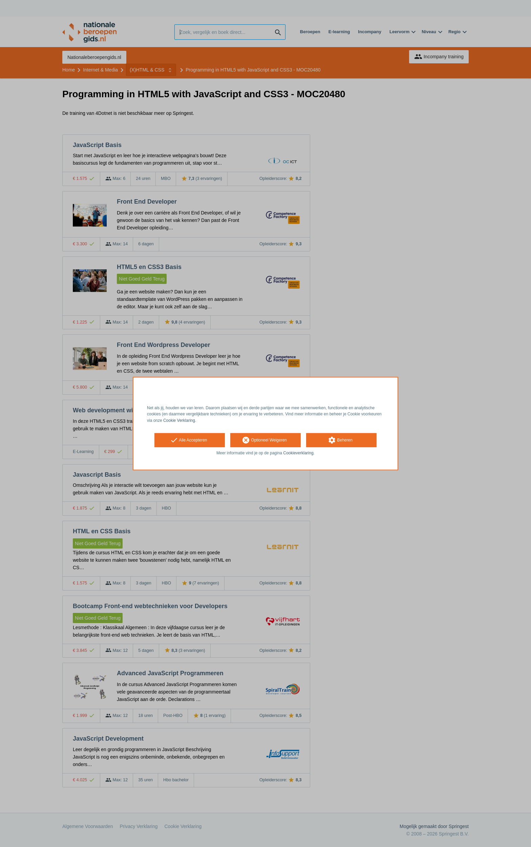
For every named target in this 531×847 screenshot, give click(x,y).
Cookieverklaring (298, 453)
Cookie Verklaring (179, 420)
